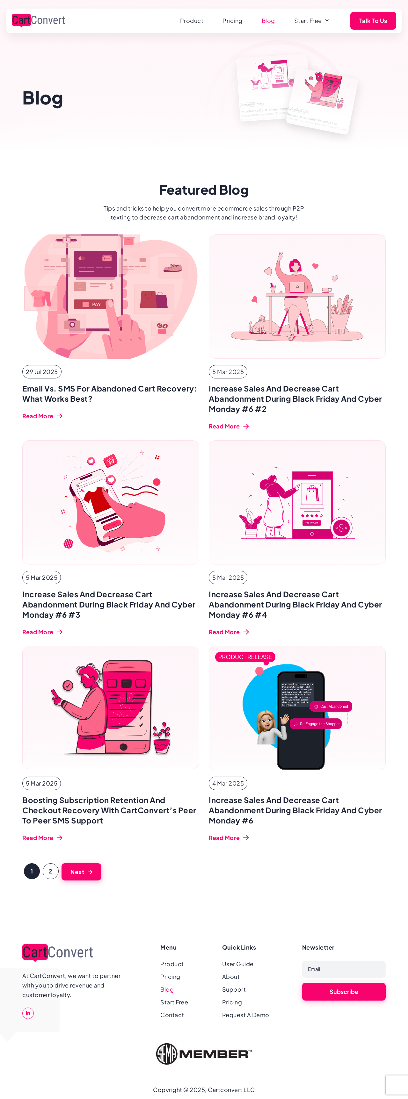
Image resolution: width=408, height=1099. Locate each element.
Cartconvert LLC (231, 1089)
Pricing (232, 20)
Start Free (311, 20)
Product (192, 20)
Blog (268, 20)
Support (234, 989)
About (231, 976)
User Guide (238, 964)
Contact (172, 1015)
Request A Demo (245, 1015)
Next (77, 871)
